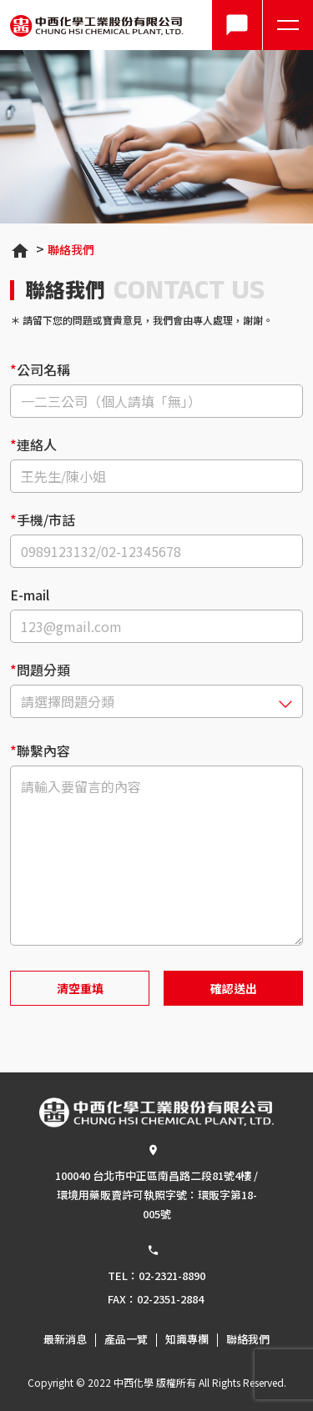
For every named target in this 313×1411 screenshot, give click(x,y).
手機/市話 (46, 519)
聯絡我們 (71, 249)
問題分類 (43, 669)
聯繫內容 (43, 749)
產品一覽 (126, 1339)
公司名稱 (43, 369)
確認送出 (233, 988)
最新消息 (65, 1339)
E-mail (29, 594)
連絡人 (37, 444)
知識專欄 (187, 1339)
